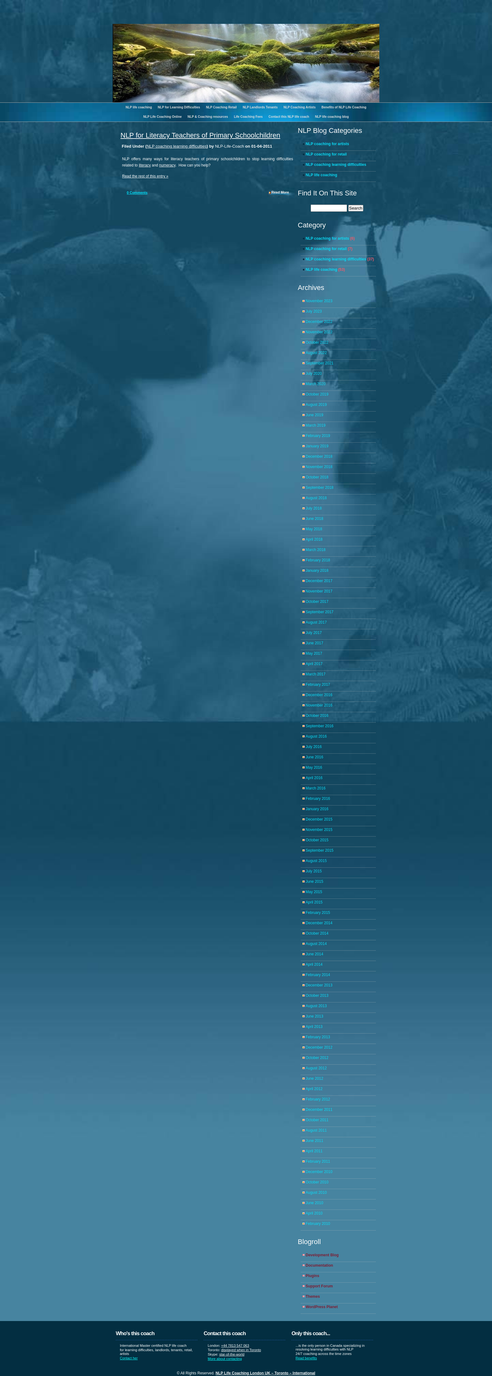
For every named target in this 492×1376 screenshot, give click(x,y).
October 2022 (317, 342)
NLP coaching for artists (327, 144)
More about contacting (225, 1359)
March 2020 (315, 384)
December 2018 (319, 456)
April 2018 (314, 539)
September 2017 (320, 612)
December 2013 (319, 985)
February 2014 (318, 975)
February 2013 (318, 1037)
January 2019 (317, 446)
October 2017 (317, 601)
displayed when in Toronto (241, 1350)
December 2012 (319, 1047)
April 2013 (314, 1026)
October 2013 (317, 995)
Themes (313, 1296)
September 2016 (320, 726)
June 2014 (314, 954)
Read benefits (306, 1358)
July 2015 (314, 871)
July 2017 (314, 633)
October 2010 (317, 1182)
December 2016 (319, 695)
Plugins (312, 1276)
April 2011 (314, 1151)
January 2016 (317, 809)
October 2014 (317, 933)
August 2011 (316, 1130)
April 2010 (314, 1213)
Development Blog (322, 1255)
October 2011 (317, 1120)
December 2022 (319, 321)
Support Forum (319, 1286)
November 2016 (319, 705)
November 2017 (319, 591)
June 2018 (314, 518)
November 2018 (319, 467)
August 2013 (316, 1006)
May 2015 (314, 892)
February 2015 (318, 912)
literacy (145, 165)
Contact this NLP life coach (289, 116)
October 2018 (317, 477)
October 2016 (317, 715)
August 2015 (316, 861)
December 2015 (319, 819)
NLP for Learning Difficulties (179, 107)
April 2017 (314, 664)
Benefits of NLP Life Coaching (344, 107)
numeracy (167, 165)
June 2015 (314, 881)
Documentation (319, 1265)
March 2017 (315, 674)
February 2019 (318, 436)
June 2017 (314, 643)
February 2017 (318, 684)
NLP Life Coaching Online (162, 116)
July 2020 (314, 373)
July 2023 (314, 311)
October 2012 (317, 1058)
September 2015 (320, 850)
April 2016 (314, 778)
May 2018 (314, 529)
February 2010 (318, 1223)
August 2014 (316, 944)
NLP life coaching (139, 107)
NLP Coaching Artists (299, 107)
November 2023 (319, 301)
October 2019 (317, 394)
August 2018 (316, 498)
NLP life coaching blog (332, 116)
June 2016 (314, 757)
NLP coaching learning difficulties (176, 146)
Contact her (129, 1358)
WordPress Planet (322, 1307)
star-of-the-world (231, 1354)
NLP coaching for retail (326, 154)
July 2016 (314, 747)
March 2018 (315, 550)
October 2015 (317, 840)
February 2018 (318, 560)
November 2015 (319, 829)
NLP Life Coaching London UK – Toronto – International (265, 1373)
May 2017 (314, 653)
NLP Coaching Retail (221, 107)
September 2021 (320, 363)
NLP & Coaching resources (208, 116)
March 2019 (315, 425)
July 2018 (314, 508)
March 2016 (315, 788)
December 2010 (319, 1172)
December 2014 (319, 923)
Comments (137, 192)
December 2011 (319, 1109)
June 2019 (314, 415)
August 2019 (316, 404)
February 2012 (318, 1099)
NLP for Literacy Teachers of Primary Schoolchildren (200, 135)
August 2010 (316, 1192)
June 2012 (314, 1078)
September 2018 (320, 487)
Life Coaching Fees (248, 116)
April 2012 (314, 1089)
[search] (329, 208)
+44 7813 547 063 (235, 1345)
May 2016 (314, 767)
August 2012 (316, 1068)
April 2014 (314, 964)
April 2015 (314, 902)
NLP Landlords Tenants (260, 107)
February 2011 (318, 1161)
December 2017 (319, 581)
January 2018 (317, 570)
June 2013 (314, 1016)
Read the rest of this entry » (145, 176)
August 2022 (316, 353)
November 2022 (319, 332)
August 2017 (316, 622)
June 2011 (314, 1140)
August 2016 (316, 736)
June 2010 (314, 1203)
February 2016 (318, 798)
